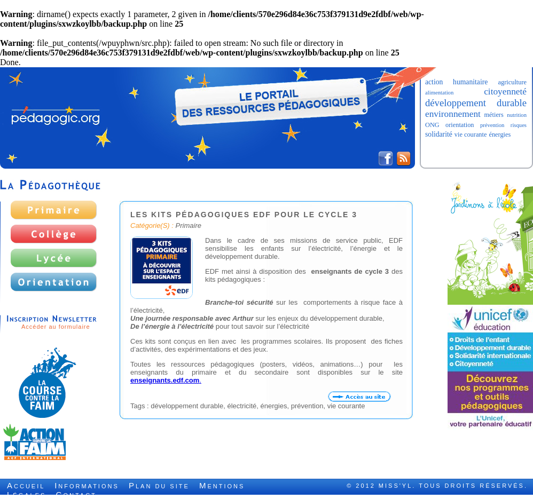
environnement (453, 114)
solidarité (438, 134)
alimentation (439, 93)
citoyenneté (505, 91)
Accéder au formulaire (55, 326)
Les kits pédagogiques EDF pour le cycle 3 (243, 214)
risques (519, 125)
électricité (241, 406)
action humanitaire (456, 82)
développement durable (476, 102)
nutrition (517, 115)
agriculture (512, 82)
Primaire (188, 225)
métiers (493, 114)
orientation (459, 125)
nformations (86, 486)
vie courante (470, 134)
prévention (492, 125)
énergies (500, 134)
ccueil (26, 486)
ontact (76, 495)
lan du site (159, 486)
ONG (432, 125)
